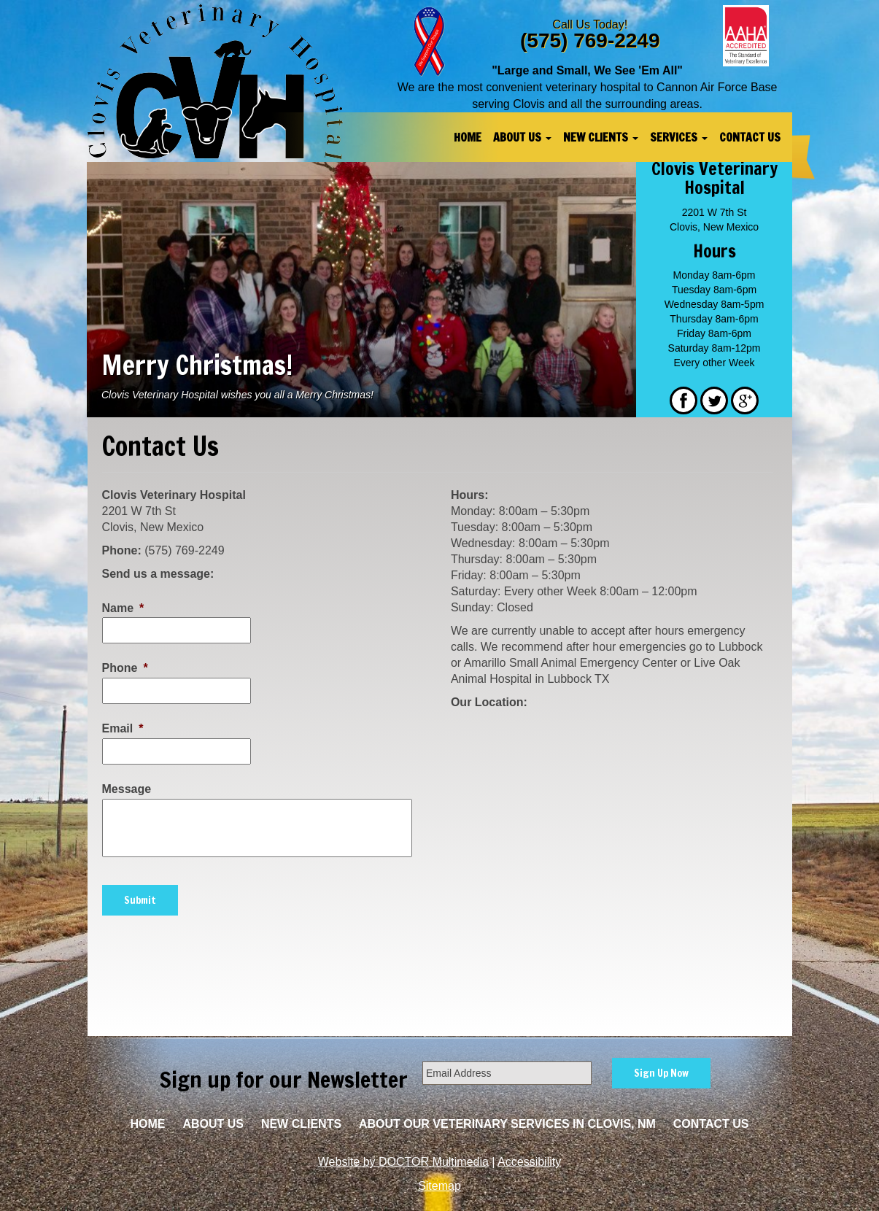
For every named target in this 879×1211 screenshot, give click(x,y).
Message (127, 789)
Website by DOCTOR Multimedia (403, 1162)
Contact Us (750, 137)
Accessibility (529, 1162)
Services (679, 137)
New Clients (600, 137)
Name (123, 608)
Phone (125, 668)
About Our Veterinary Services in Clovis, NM (507, 1124)
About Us (522, 137)
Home (467, 137)
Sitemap (439, 1186)
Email (123, 728)
